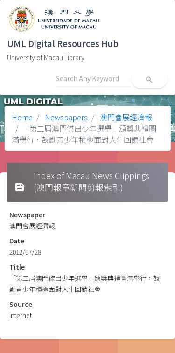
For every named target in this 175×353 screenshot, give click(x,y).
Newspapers (65, 117)
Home (22, 117)
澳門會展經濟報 (125, 117)
